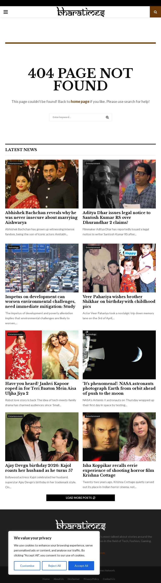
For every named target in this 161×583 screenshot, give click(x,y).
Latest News (21, 150)
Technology (13, 247)
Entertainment (15, 163)
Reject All (54, 565)
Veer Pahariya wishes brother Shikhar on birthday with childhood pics (119, 302)
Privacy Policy (91, 579)
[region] (54, 553)
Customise (27, 565)
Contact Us (109, 579)
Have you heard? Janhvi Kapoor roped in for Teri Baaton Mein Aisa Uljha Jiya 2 (40, 388)
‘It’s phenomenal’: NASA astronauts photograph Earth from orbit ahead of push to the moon (119, 388)
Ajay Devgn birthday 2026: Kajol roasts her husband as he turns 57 (39, 468)
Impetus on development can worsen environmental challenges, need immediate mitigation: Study (40, 302)
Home (46, 579)
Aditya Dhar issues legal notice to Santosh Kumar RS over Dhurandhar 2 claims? (116, 218)
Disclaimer (74, 579)
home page (80, 101)
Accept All (81, 565)
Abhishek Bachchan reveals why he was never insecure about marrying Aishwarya (41, 218)
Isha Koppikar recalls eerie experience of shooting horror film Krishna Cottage (118, 470)
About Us (59, 579)
